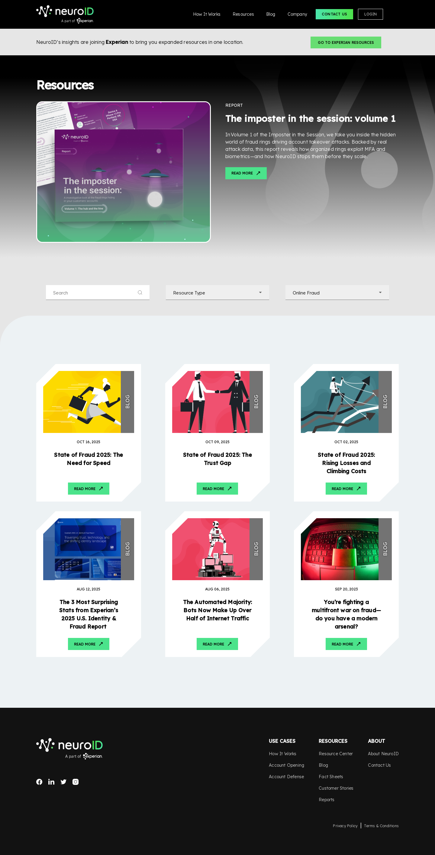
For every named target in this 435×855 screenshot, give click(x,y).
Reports (326, 799)
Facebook (39, 782)
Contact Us (334, 14)
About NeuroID (383, 753)
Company (297, 14)
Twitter (63, 782)
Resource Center (336, 753)
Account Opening (286, 765)
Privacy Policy (345, 826)
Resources (243, 14)
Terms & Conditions (381, 826)
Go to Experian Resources (346, 42)
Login (370, 14)
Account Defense (286, 776)
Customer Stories (336, 788)
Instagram (75, 782)
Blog (271, 14)
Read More (242, 173)
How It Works (207, 14)
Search (393, 14)
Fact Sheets (331, 776)
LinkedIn (51, 782)
